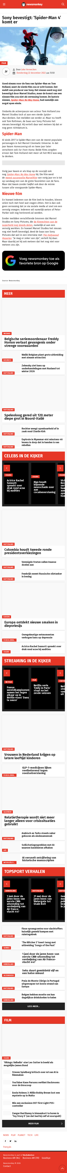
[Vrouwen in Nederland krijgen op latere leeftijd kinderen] (33, 733)
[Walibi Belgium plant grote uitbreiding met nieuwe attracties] (11, 356)
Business (7, 360)
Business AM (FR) (31, 1158)
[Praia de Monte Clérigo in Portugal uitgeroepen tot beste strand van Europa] (11, 983)
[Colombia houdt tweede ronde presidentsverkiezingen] (33, 528)
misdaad (6, 333)
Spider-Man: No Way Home (25, 100)
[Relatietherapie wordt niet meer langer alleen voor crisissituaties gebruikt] (33, 795)
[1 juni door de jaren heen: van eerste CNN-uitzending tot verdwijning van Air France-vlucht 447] (11, 955)
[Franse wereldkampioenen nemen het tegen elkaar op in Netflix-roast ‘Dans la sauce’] (18, 676)
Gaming (6, 948)
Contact (7, 1166)
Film (4, 63)
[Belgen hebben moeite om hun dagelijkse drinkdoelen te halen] (11, 996)
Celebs (6, 652)
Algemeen (7, 812)
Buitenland (8, 373)
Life (5, 850)
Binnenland (8, 964)
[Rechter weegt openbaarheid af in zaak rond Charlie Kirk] (11, 430)
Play (13, 1135)
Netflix (9, 682)
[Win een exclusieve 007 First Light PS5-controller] (7, 1102)
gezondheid (8, 975)
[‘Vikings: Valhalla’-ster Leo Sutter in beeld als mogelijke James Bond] (33, 1042)
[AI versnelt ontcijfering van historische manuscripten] (11, 859)
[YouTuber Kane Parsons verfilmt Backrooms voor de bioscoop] (7, 1082)
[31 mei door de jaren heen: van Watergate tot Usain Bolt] (43, 885)
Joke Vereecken (28, 69)
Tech (29, 1135)
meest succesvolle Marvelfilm (21, 177)
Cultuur (63, 681)
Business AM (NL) (11, 1158)
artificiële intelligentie (14, 862)
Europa (6, 617)
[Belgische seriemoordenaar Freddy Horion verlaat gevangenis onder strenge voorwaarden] (33, 317)
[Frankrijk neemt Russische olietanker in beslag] (11, 575)
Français (7, 1147)
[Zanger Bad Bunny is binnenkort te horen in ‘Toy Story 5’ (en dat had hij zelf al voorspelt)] (7, 1113)
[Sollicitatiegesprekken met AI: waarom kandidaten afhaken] (11, 846)
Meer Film (46, 1123)
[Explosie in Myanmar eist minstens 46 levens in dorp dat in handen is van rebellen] (11, 441)
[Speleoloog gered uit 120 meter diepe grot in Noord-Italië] (33, 393)
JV (6, 71)
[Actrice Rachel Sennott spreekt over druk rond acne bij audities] (11, 648)
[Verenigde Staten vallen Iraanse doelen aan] (11, 563)
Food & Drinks (9, 640)
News (6, 1135)
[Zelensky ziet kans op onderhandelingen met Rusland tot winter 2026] (11, 368)
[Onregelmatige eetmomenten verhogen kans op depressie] (11, 636)
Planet (21, 1135)
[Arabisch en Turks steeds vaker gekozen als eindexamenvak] (11, 834)
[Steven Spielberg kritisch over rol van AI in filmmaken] (7, 1072)
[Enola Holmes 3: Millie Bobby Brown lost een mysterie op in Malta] (7, 1092)
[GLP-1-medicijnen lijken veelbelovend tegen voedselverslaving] (11, 769)
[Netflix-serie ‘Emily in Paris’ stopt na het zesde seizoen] (43, 675)
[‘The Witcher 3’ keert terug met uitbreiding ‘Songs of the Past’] (11, 944)
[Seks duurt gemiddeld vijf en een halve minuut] (11, 972)
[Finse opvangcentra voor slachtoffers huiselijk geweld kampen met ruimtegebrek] (11, 931)
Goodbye (46, 1158)
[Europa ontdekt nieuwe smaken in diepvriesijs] (33, 600)
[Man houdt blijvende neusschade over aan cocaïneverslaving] (44, 470)
